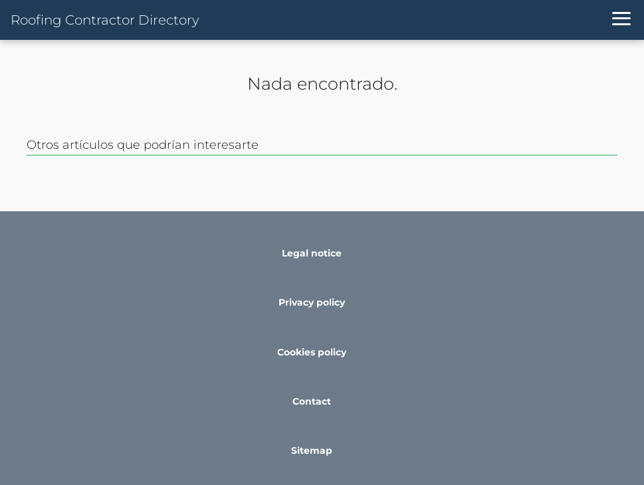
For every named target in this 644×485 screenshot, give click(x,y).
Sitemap (311, 450)
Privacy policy (311, 302)
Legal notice (312, 253)
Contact (311, 401)
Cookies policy (311, 352)
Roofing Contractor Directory (105, 20)
